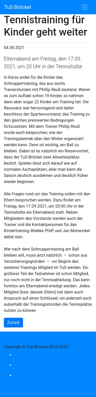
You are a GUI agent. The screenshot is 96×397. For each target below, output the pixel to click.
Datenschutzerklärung (53, 365)
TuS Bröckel (17, 7)
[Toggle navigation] (85, 7)
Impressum (53, 355)
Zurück (13, 322)
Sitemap (53, 375)
